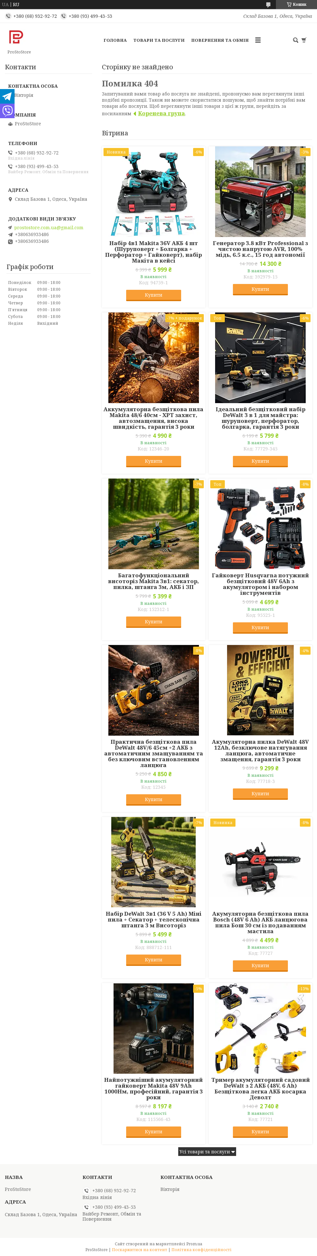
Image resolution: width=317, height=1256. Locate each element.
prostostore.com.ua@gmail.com (48, 227)
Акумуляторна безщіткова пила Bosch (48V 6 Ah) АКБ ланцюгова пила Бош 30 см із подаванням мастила (260, 922)
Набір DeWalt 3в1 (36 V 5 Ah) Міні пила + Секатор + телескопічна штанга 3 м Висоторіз (154, 919)
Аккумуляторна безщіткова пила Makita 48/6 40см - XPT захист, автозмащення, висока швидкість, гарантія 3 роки (153, 418)
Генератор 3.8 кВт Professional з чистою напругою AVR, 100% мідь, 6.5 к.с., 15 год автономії (260, 249)
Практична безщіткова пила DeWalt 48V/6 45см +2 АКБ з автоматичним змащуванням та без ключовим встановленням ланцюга (153, 753)
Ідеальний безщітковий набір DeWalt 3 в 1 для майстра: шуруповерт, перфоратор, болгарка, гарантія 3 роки (260, 418)
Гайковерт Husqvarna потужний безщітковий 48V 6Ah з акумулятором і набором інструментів (260, 584)
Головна (115, 40)
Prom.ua (194, 1244)
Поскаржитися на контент (139, 1249)
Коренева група (161, 113)
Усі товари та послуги (205, 1152)
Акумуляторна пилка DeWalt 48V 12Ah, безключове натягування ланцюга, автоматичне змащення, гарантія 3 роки (260, 750)
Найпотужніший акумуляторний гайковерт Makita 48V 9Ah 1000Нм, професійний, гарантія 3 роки (153, 1088)
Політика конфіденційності (201, 1249)
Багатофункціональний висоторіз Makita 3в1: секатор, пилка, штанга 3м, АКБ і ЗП (153, 581)
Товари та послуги (159, 40)
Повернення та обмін (220, 40)
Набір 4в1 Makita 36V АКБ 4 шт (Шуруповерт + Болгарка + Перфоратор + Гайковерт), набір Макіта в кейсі (153, 252)
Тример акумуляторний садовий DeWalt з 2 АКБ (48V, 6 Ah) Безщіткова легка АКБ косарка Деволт (260, 1088)
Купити (153, 295)
